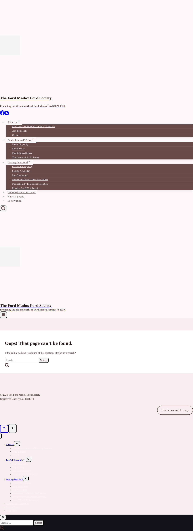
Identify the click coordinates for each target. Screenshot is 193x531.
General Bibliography (22, 166)
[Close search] (3, 517)
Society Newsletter (21, 171)
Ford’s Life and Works (15, 460)
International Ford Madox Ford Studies (30, 179)
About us (10, 444)
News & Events (16, 196)
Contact (15, 135)
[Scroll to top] (4, 429)
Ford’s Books (18, 149)
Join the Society (19, 131)
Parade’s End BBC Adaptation (26, 188)
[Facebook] (2, 114)
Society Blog (14, 200)
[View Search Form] (3, 208)
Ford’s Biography (20, 144)
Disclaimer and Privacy (175, 410)
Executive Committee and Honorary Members (33, 126)
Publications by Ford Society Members (30, 184)
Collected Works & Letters (22, 192)
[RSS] (7, 114)
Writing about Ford (14, 479)
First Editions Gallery (22, 153)
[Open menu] (3, 314)
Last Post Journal (20, 175)
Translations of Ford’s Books (25, 157)
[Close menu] (1, 436)
